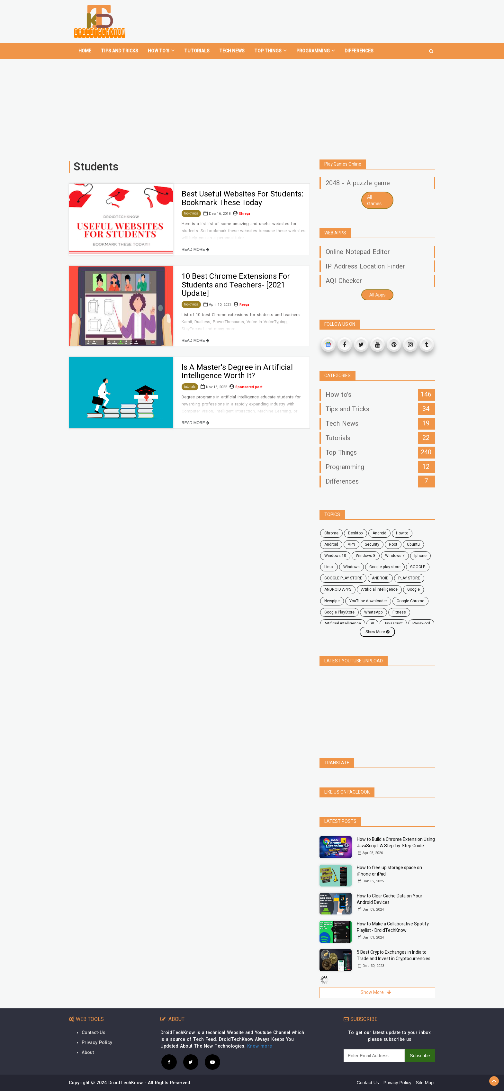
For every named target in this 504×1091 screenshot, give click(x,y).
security (372, 544)
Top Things (270, 51)
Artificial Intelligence (379, 589)
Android (331, 544)
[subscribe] (374, 1055)
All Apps (377, 294)
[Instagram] (410, 344)
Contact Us (368, 1082)
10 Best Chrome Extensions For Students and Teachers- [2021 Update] (236, 285)
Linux (329, 567)
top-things (191, 213)
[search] (431, 49)
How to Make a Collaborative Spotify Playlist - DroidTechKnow (393, 927)
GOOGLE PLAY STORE (343, 578)
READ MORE (195, 249)
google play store (385, 567)
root (393, 544)
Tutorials (197, 51)
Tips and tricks (119, 51)
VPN (351, 544)
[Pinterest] (394, 344)
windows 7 (395, 556)
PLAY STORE (409, 578)
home (84, 51)
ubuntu (413, 544)
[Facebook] (345, 344)
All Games (374, 200)
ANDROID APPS (337, 589)
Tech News (232, 51)
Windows (351, 567)
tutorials (189, 386)
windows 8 (365, 556)
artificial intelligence (342, 623)
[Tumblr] (426, 344)
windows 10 (335, 556)
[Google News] (328, 344)
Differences (359, 51)
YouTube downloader (368, 601)
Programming (315, 51)
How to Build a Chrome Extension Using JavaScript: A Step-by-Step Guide (396, 842)
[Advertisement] (252, 107)
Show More (377, 632)
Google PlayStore (339, 612)
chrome (331, 533)
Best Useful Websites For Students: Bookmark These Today (242, 198)
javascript (393, 623)
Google (413, 589)
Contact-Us (93, 1032)
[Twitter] (361, 344)
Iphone (420, 556)
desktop (355, 533)
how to (402, 533)
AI (372, 623)
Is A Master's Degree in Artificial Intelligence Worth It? (237, 371)
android (379, 533)
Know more (259, 1046)
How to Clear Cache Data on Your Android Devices (389, 899)
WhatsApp (373, 612)
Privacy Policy (97, 1042)
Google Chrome (410, 601)
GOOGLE (417, 567)
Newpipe (332, 601)
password (421, 623)
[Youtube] (377, 344)
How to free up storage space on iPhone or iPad (389, 870)
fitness (399, 612)
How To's (161, 51)
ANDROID (380, 578)
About (88, 1052)
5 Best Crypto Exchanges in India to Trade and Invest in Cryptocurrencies (393, 955)
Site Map (425, 1082)
